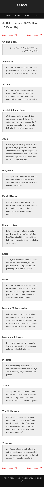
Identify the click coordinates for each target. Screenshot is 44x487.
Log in (35, 16)
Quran (22, 5)
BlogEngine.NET (36, 478)
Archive (16, 16)
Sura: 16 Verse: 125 (9, 35)
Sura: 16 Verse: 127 (34, 35)
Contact (26, 16)
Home (8, 16)
